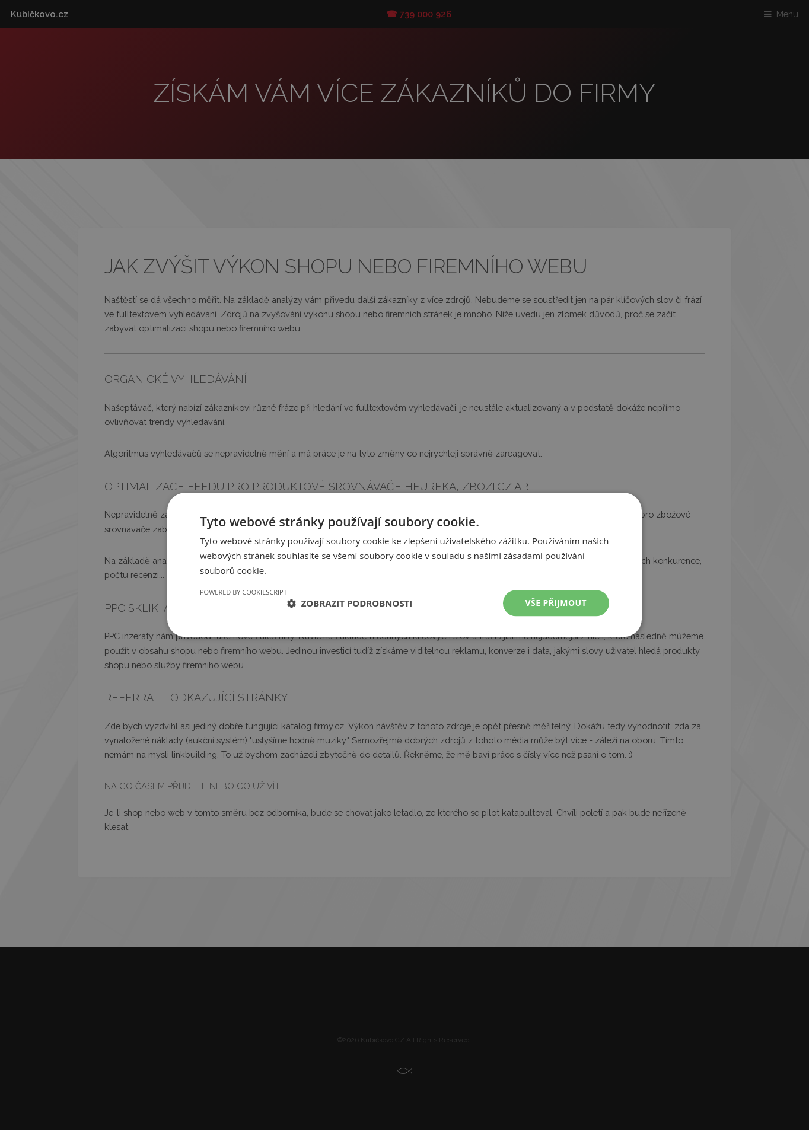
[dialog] (404, 565)
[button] (350, 603)
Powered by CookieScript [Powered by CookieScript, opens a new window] (243, 592)
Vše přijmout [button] (556, 602)
